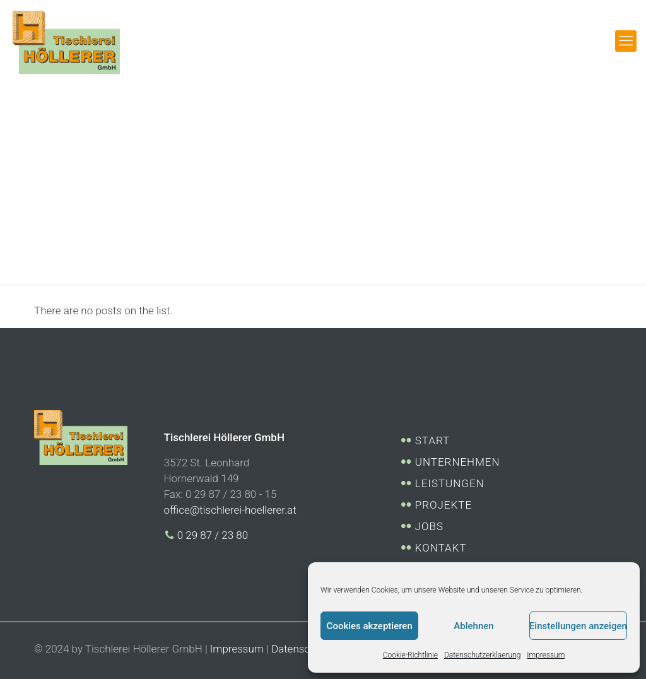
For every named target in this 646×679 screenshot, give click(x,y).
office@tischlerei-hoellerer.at (230, 510)
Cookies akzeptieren (370, 626)
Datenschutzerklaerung (482, 655)
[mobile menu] (626, 41)
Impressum (546, 655)
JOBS (428, 526)
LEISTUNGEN (448, 483)
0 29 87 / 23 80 (206, 535)
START (431, 440)
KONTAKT (439, 547)
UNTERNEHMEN (456, 462)
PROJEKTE (442, 505)
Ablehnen (473, 626)
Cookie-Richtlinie (410, 655)
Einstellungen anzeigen (578, 626)
